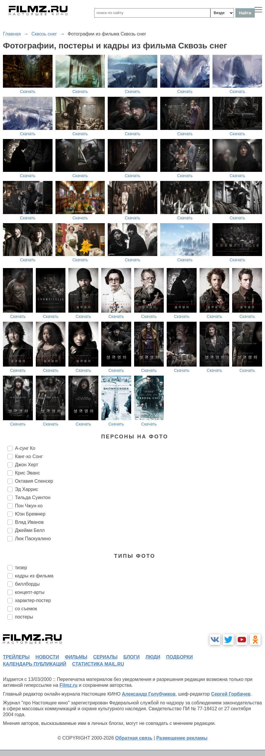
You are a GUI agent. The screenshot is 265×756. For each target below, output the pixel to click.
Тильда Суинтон (32, 497)
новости (47, 657)
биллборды (27, 584)
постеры (24, 616)
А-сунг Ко (25, 448)
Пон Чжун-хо (29, 505)
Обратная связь (134, 737)
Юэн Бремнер (30, 513)
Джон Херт (26, 464)
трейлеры (16, 657)
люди (153, 657)
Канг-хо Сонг (29, 456)
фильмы (76, 657)
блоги (131, 657)
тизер (21, 567)
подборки (179, 657)
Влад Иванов (29, 522)
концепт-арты (29, 592)
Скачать (28, 91)
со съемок (26, 608)
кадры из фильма (34, 575)
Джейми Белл (30, 530)
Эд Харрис (26, 489)
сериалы (105, 657)
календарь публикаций (34, 664)
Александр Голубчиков (148, 693)
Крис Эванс (27, 472)
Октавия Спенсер (34, 481)
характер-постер (33, 600)
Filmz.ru (68, 685)
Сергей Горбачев (230, 693)
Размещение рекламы (181, 737)
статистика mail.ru (98, 664)
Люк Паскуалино (33, 538)
